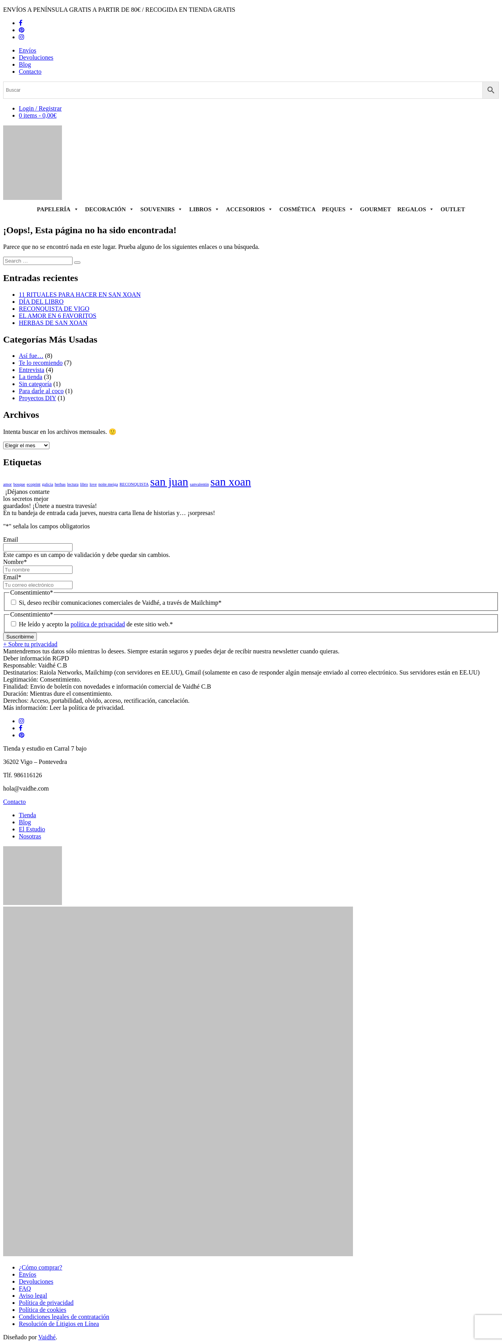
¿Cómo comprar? (40, 1267)
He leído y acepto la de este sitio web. (96, 624)
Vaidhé (46, 1337)
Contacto (30, 71)
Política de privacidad (46, 1302)
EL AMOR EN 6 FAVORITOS (57, 315)
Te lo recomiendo (41, 362)
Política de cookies (42, 1309)
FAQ (25, 1288)
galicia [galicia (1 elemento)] (47, 484)
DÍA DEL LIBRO (41, 301)
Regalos (415, 209)
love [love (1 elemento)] (92, 484)
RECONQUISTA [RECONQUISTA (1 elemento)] (134, 484)
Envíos (27, 50)
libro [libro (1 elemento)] (84, 484)
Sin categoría (35, 384)
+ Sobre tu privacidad (30, 644)
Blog (25, 64)
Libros (204, 209)
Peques (338, 209)
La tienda (30, 377)
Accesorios (249, 209)
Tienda (27, 815)
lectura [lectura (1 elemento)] (72, 484)
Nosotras (30, 836)
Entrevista (31, 369)
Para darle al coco (41, 391)
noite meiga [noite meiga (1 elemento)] (108, 484)
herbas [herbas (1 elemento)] (60, 484)
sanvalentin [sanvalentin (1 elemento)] (199, 484)
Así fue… (31, 355)
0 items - (37, 115)
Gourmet (375, 209)
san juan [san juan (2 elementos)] (169, 481)
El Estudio (32, 829)
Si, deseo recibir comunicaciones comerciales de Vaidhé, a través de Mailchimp (120, 602)
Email (10, 539)
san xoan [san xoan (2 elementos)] (231, 481)
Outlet (452, 209)
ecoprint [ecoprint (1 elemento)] (33, 484)
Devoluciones (36, 57)
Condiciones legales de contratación (64, 1316)
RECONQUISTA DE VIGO (54, 308)
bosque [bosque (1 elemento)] (19, 484)
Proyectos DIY (37, 398)
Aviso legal (33, 1295)
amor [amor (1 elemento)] (7, 484)
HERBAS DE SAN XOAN (53, 322)
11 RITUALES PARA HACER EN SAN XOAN (80, 294)
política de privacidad (98, 624)
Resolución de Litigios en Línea (59, 1323)
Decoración (109, 209)
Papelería (58, 209)
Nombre (15, 562)
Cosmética (297, 209)
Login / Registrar (40, 108)
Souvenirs (161, 209)
